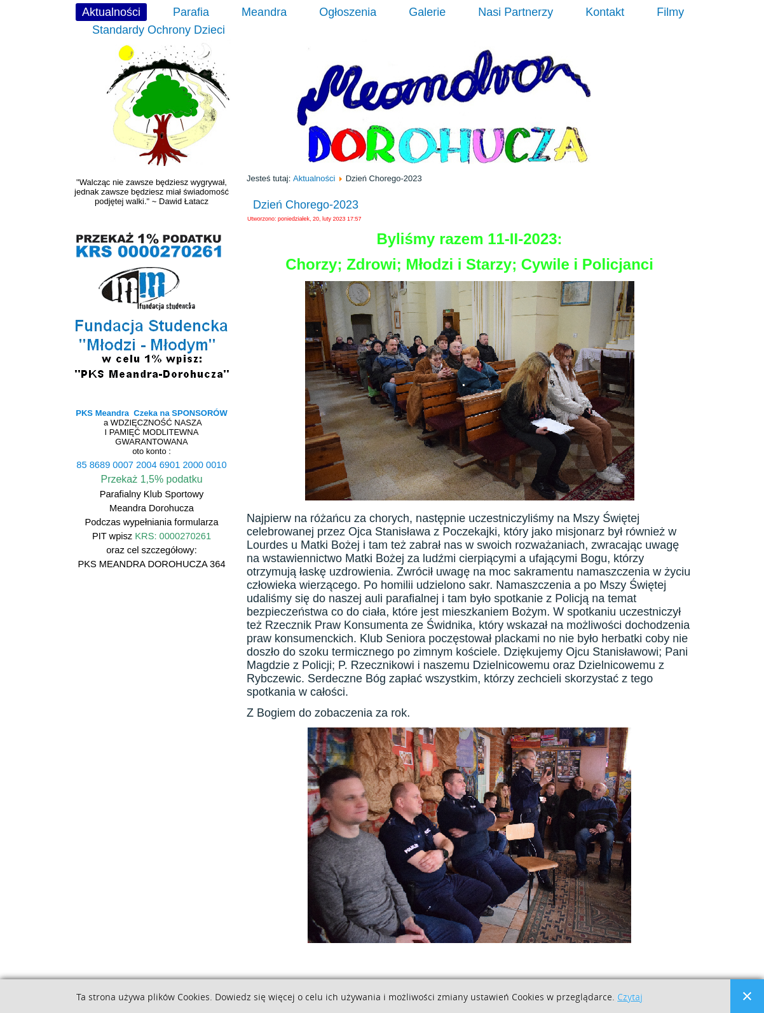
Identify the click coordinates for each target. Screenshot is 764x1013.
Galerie (427, 12)
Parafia (191, 12)
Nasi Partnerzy (515, 12)
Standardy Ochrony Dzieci (158, 30)
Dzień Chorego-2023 (305, 204)
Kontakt (604, 12)
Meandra (264, 12)
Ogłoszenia (347, 12)
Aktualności (111, 12)
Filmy (670, 12)
